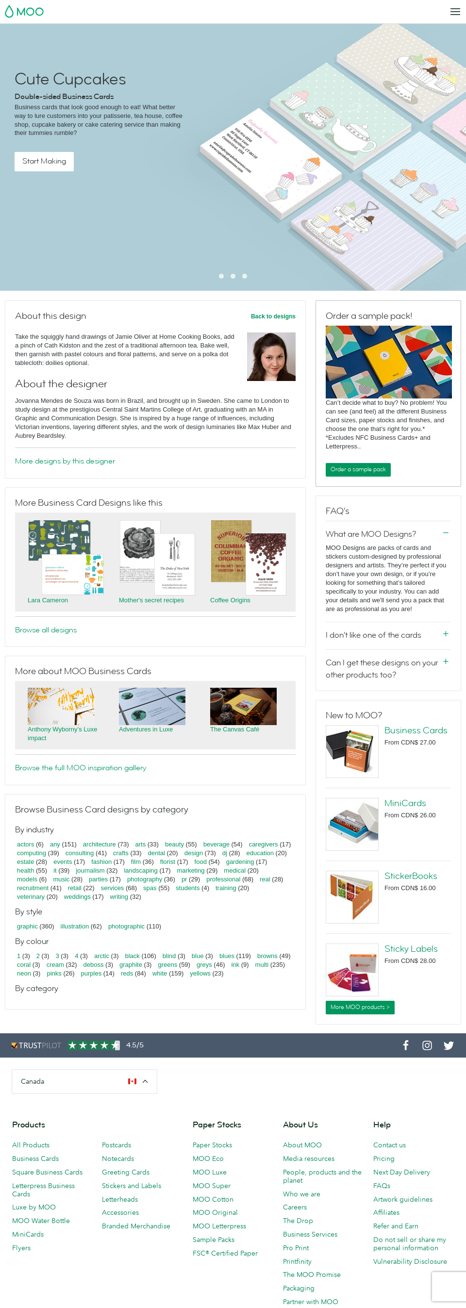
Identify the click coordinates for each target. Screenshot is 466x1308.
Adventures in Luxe (146, 729)
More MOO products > (360, 1007)
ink (235, 964)
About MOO (302, 1145)
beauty (174, 844)
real (265, 879)
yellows (200, 973)
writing (119, 896)
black (132, 956)
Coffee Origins (230, 600)
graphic (27, 926)
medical (235, 870)
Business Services (310, 1234)
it (55, 870)
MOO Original (215, 1212)
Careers (295, 1207)
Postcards (116, 1145)
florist (167, 861)
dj (224, 853)
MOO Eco (208, 1158)
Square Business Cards (47, 1172)
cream (55, 964)
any (55, 844)
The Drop (298, 1220)
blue (198, 956)
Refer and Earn (395, 1226)
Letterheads (120, 1199)
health (25, 870)
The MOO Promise (312, 1274)
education (260, 853)
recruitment (33, 888)
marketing (191, 870)
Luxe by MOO (34, 1207)
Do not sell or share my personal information (409, 1243)
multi (261, 964)
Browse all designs (46, 630)
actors (25, 844)
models (27, 879)
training (226, 888)
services (112, 888)
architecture (99, 844)
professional (223, 879)
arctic (101, 956)
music (61, 879)
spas (149, 888)
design (193, 853)
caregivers (263, 844)
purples (91, 973)
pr (184, 879)
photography (144, 879)
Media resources (308, 1158)
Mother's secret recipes (151, 600)
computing (31, 853)
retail (75, 888)
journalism (90, 870)
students (188, 888)
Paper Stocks (212, 1145)
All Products (31, 1145)
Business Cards (416, 730)
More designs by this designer (65, 461)
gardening (240, 861)
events (62, 861)
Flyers (21, 1247)
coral (24, 964)
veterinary (31, 896)
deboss (93, 964)
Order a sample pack (358, 469)
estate (25, 861)
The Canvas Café (234, 729)
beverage (216, 844)
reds (127, 973)
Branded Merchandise (136, 1226)
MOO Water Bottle (41, 1220)
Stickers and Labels (131, 1185)
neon (24, 973)
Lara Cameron (48, 600)
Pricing (384, 1158)
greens (167, 964)
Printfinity (297, 1261)
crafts (121, 853)
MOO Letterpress (219, 1226)
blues (226, 956)
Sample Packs (213, 1239)
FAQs (381, 1185)
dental (156, 853)
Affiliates (386, 1212)
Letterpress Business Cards (43, 1189)
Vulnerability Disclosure (410, 1261)
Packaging (299, 1288)
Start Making (44, 161)
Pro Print (296, 1247)
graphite (130, 964)
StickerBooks (410, 876)
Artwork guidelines (403, 1199)
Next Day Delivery (401, 1172)
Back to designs (273, 316)
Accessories (120, 1212)
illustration (75, 926)
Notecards (118, 1158)
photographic (126, 926)
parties (98, 879)
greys (204, 964)
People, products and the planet (322, 1176)
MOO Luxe (210, 1172)
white (159, 973)
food (201, 861)
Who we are (301, 1194)
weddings (77, 896)
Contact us (389, 1145)
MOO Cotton (213, 1199)
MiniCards (405, 803)
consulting (80, 853)
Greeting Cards (126, 1172)
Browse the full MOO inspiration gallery (80, 767)
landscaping (140, 870)
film (136, 861)
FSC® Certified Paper (225, 1253)
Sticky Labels (411, 949)
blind (169, 956)
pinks (54, 973)
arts (140, 844)
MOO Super (212, 1185)
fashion (101, 861)
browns (267, 956)
